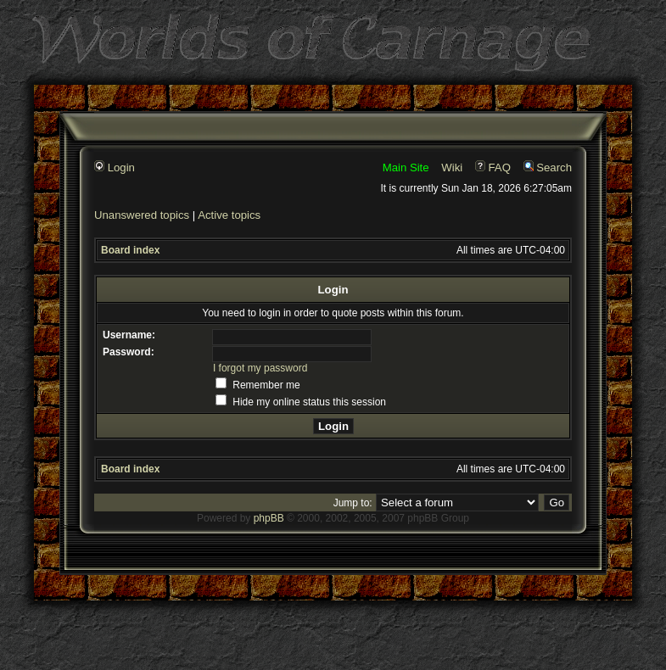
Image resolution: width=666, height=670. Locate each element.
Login (114, 167)
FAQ (493, 167)
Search (547, 167)
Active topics (229, 215)
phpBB (269, 518)
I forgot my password (260, 368)
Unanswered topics (141, 215)
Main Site (406, 167)
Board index (130, 250)
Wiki (451, 167)
